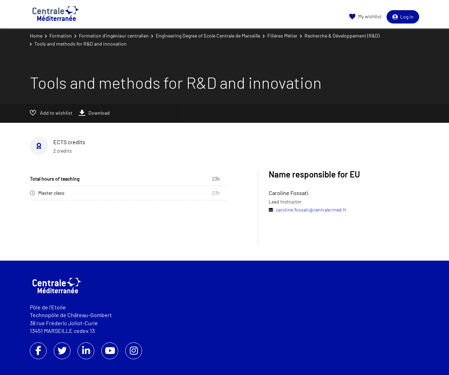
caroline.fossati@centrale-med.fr (311, 210)
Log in (403, 17)
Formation (60, 36)
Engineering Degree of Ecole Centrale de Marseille (208, 36)
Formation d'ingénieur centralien (114, 36)
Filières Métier (282, 36)
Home (36, 36)
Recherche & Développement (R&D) (342, 36)
